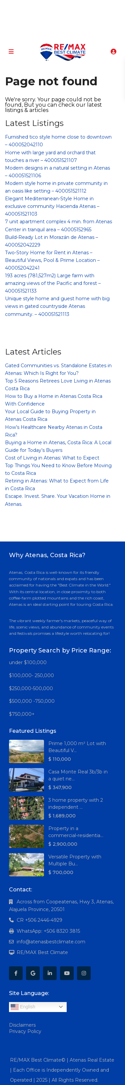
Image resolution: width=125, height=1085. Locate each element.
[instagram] (87, 6)
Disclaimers (22, 1025)
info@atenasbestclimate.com (51, 942)
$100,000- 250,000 (31, 675)
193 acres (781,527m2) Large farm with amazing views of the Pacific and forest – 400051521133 (53, 283)
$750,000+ (22, 714)
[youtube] (74, 6)
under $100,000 (28, 662)
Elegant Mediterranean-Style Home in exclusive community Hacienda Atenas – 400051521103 (52, 206)
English (23, 1007)
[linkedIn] (60, 6)
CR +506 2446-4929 (39, 920)
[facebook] (33, 6)
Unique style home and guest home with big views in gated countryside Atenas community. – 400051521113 (57, 306)
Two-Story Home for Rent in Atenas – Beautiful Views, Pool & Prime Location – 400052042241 (52, 260)
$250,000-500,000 (31, 688)
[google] (46, 6)
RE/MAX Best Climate (42, 952)
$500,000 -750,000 (32, 701)
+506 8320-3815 (52, 33)
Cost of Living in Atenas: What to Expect (52, 458)
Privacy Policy (25, 1031)
